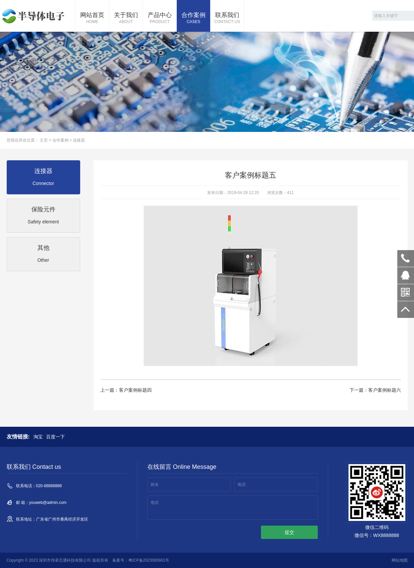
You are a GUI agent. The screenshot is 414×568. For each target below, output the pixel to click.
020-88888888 (405, 258)
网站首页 (92, 18)
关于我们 (126, 18)
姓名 (155, 484)
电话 (242, 484)
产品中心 (159, 18)
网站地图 (400, 560)
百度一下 (55, 436)
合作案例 (193, 18)
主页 (44, 140)
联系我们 (227, 18)
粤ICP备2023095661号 (148, 560)
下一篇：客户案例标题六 (375, 390)
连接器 (79, 140)
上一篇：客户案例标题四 (126, 390)
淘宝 (38, 436)
